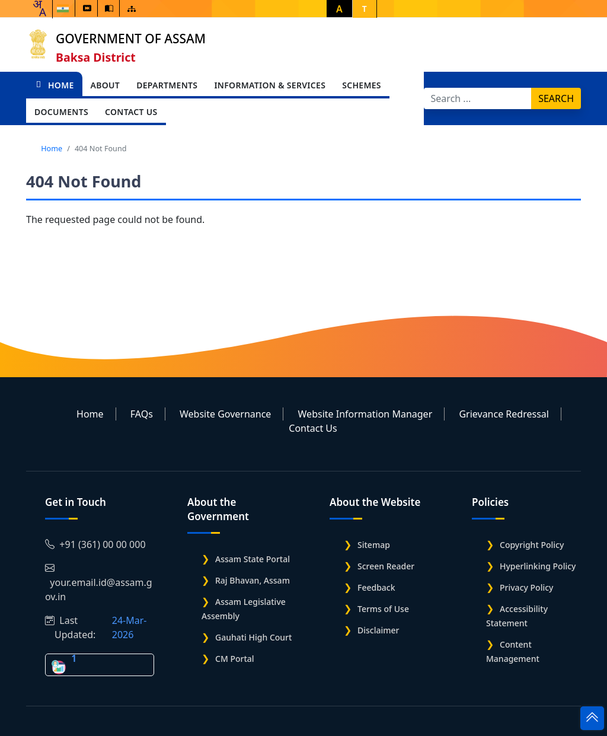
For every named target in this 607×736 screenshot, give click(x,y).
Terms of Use (383, 608)
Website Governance (225, 413)
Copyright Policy (532, 544)
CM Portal (234, 658)
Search (556, 98)
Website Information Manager (365, 413)
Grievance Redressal (504, 413)
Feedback (376, 587)
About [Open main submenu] (105, 85)
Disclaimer (378, 630)
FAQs (141, 413)
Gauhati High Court (253, 637)
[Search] (478, 98)
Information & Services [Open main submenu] (269, 85)
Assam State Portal (252, 559)
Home (54, 85)
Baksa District (96, 57)
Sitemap (373, 544)
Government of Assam (131, 38)
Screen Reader (385, 566)
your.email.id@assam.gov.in (98, 582)
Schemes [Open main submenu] (361, 85)
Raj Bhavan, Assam (252, 580)
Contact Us (313, 428)
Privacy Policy (526, 587)
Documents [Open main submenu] (61, 111)
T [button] (364, 8)
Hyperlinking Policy (538, 566)
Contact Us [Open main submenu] (131, 111)
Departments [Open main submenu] (166, 85)
